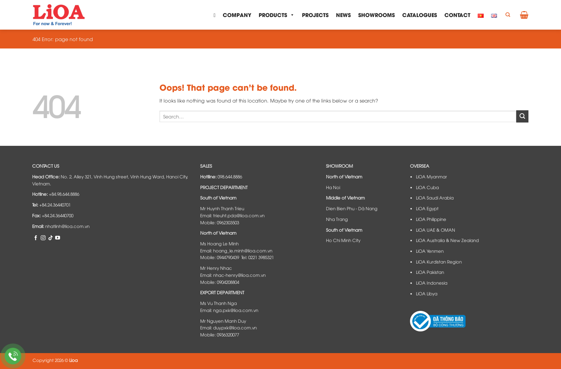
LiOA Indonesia (431, 283)
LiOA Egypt (427, 208)
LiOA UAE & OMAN (435, 230)
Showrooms (376, 15)
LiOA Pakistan (430, 272)
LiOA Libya (426, 293)
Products (277, 15)
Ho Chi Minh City (343, 240)
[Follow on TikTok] (50, 237)
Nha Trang (337, 219)
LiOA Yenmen (430, 251)
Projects (315, 15)
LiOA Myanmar (431, 177)
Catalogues (419, 15)
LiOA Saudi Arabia (435, 198)
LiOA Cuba (427, 187)
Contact (457, 15)
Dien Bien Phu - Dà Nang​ (351, 208)
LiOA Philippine (431, 219)
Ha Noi (333, 187)
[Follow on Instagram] (43, 237)
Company (237, 15)
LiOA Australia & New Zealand (447, 240)
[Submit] (522, 116)
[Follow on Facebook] (35, 237)
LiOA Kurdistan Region (439, 262)
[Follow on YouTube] (57, 237)
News (343, 15)
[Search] (507, 15)
